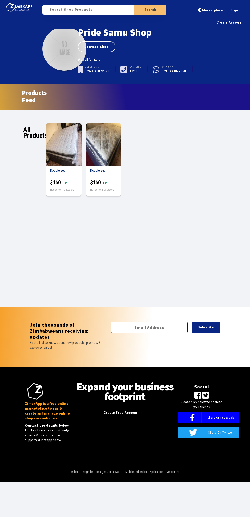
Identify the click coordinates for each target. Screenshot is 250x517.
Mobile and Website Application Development (152, 472)
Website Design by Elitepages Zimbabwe (95, 472)
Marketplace (210, 10)
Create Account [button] (230, 22)
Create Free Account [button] (121, 413)
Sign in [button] (236, 10)
